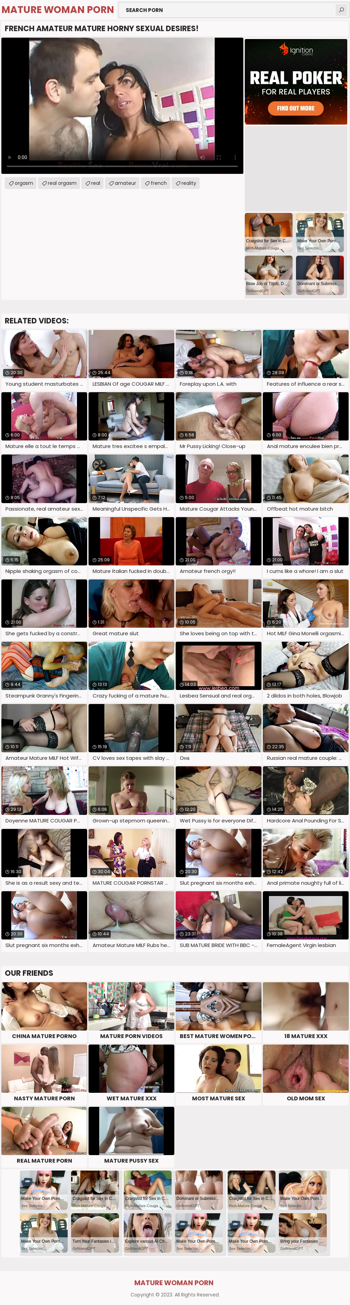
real (95, 183)
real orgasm (62, 183)
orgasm (24, 183)
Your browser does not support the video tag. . (122, 106)
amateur (125, 183)
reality (188, 183)
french (159, 183)
